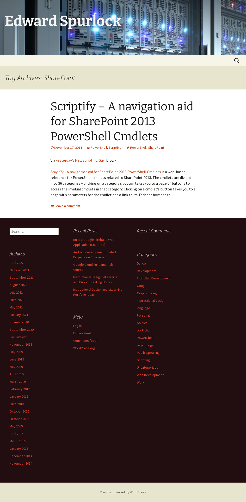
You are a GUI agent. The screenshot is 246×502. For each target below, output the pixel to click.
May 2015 (16, 426)
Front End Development (154, 278)
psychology (145, 345)
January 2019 (19, 396)
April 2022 (17, 262)
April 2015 (17, 433)
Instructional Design (151, 300)
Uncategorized (147, 367)
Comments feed (85, 340)
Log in (77, 326)
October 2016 (19, 411)
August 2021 (18, 285)
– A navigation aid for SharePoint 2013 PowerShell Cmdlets (105, 171)
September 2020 (22, 329)
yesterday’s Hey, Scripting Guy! (80, 160)
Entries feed (82, 333)
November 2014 (21, 463)
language (143, 308)
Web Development (150, 375)
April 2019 (17, 374)
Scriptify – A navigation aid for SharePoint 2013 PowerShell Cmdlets (121, 121)
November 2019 (21, 344)
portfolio (143, 330)
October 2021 (19, 270)
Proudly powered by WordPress (123, 492)
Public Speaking (148, 352)
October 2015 (19, 419)
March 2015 (18, 441)
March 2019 (18, 381)
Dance (141, 263)
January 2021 (19, 315)
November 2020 (21, 322)
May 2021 (16, 307)
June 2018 (17, 404)
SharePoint (156, 147)
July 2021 (16, 292)
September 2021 (22, 277)
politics (142, 323)
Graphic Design (148, 293)
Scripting (115, 147)
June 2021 (17, 300)
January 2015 (19, 448)
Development (146, 271)
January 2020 (19, 337)
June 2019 (17, 359)
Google (142, 285)
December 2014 (21, 456)
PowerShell (99, 147)
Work (140, 382)
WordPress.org (84, 348)
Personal (143, 315)
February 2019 (20, 389)
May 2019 (16, 367)
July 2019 (16, 352)
